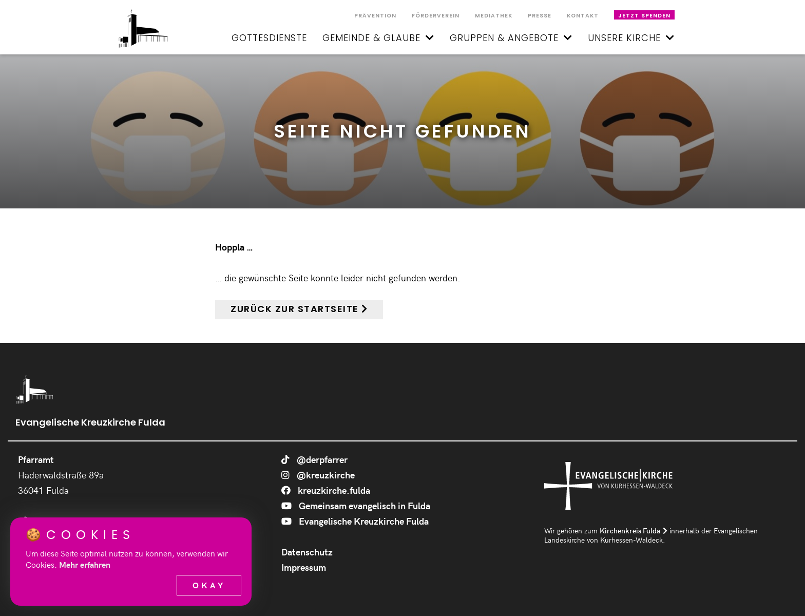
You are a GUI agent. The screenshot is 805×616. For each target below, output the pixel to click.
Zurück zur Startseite (295, 308)
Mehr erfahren (84, 564)
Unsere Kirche (631, 37)
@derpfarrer (314, 459)
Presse (539, 16)
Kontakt (583, 16)
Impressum (303, 567)
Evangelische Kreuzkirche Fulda (355, 520)
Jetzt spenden (644, 16)
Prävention (375, 16)
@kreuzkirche (318, 474)
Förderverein (435, 16)
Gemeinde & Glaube (378, 37)
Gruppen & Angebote (511, 37)
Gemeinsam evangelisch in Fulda (355, 505)
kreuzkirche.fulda (325, 490)
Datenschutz (307, 551)
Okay (209, 585)
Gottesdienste (269, 37)
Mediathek (493, 16)
